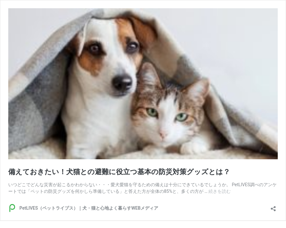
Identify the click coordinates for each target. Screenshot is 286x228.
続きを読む (219, 191)
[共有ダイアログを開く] (273, 207)
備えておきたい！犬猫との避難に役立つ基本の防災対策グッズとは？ (119, 172)
